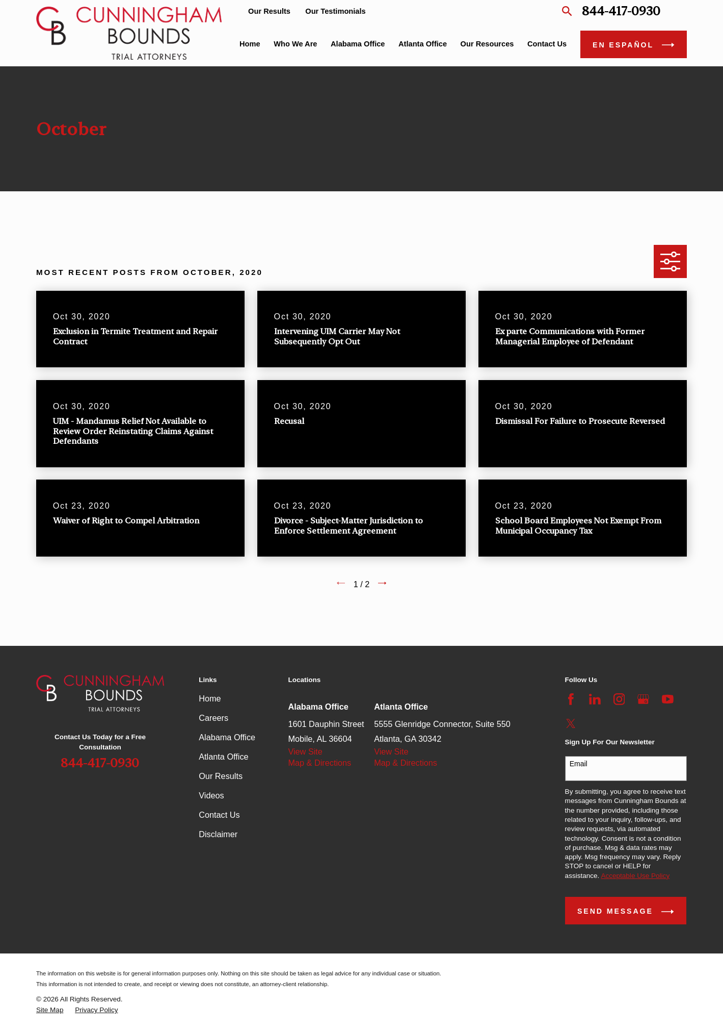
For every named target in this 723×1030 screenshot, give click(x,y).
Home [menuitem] (249, 44)
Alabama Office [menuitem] (358, 44)
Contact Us (219, 814)
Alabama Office (227, 737)
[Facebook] (571, 699)
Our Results (269, 11)
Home (210, 698)
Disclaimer (218, 834)
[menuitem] (49, 1010)
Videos (211, 795)
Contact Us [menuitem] (547, 44)
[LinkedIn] (595, 699)
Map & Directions (319, 762)
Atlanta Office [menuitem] (422, 44)
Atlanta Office (223, 756)
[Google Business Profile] (643, 699)
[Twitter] (571, 724)
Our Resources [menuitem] (487, 44)
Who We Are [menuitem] (295, 44)
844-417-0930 (621, 11)
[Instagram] (619, 699)
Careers (213, 717)
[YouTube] (668, 699)
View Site (305, 751)
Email (578, 764)
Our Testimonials (335, 11)
